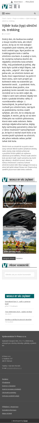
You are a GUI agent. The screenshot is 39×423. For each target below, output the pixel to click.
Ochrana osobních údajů (10, 396)
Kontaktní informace (9, 410)
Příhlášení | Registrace (10, 407)
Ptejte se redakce (18, 18)
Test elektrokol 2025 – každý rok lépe (18, 312)
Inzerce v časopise (8, 386)
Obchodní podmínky (9, 392)
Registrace (18, 2)
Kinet (26, 421)
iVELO (11, 6)
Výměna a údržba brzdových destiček (18, 319)
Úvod (4, 18)
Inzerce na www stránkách (11, 389)
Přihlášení (29, 2)
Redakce (5, 379)
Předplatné (6, 382)
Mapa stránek (7, 413)
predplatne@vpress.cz (14, 368)
